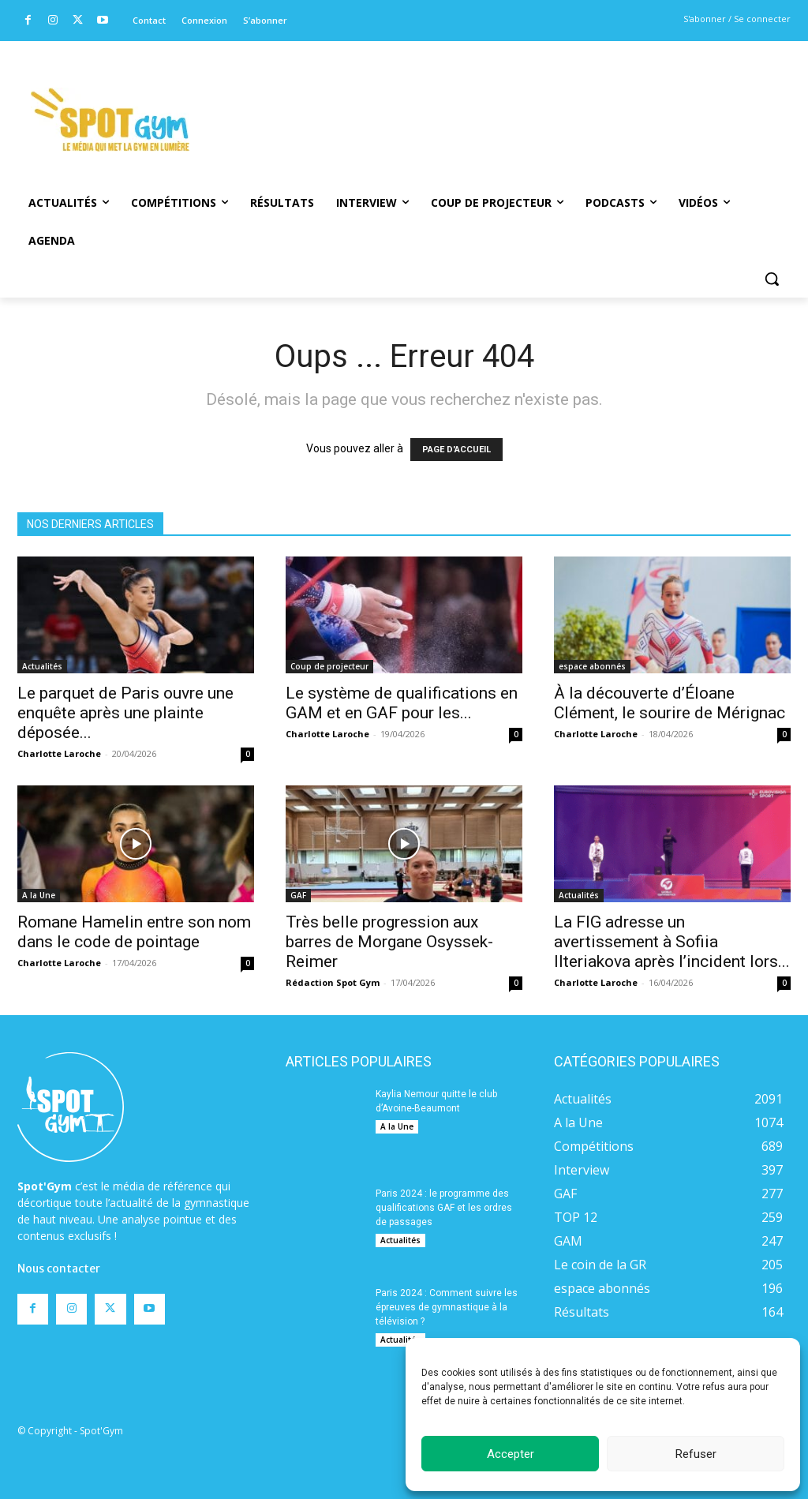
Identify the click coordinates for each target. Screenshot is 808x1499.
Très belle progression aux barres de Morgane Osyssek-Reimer (389, 942)
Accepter (510, 1454)
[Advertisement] (479, 98)
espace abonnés (592, 666)
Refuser (695, 1454)
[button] (772, 279)
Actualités (42, 666)
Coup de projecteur (329, 666)
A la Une (38, 895)
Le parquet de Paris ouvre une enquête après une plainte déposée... (125, 713)
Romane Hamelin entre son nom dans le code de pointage (134, 932)
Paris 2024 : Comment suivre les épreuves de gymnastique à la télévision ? (447, 1307)
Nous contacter (58, 1216)
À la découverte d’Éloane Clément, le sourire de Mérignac (669, 703)
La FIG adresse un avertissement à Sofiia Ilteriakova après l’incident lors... (672, 942)
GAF (298, 895)
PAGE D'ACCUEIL (456, 449)
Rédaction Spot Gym (333, 982)
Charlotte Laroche (59, 753)
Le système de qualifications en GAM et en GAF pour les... (402, 703)
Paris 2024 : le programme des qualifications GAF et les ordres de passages (444, 1207)
